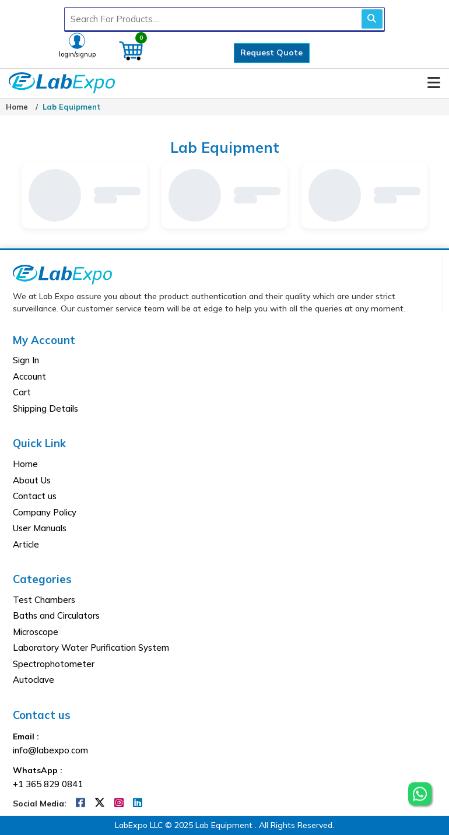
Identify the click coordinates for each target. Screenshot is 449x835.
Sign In (26, 360)
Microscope (35, 631)
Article (26, 544)
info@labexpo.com (50, 750)
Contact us (35, 495)
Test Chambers (44, 599)
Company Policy (44, 512)
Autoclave (33, 679)
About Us (32, 480)
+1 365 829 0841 (48, 784)
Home (17, 106)
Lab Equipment (72, 106)
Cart (22, 392)
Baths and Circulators (56, 615)
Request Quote (271, 52)
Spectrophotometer (53, 663)
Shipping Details (45, 408)
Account (29, 376)
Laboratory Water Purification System (91, 647)
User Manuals (39, 528)
